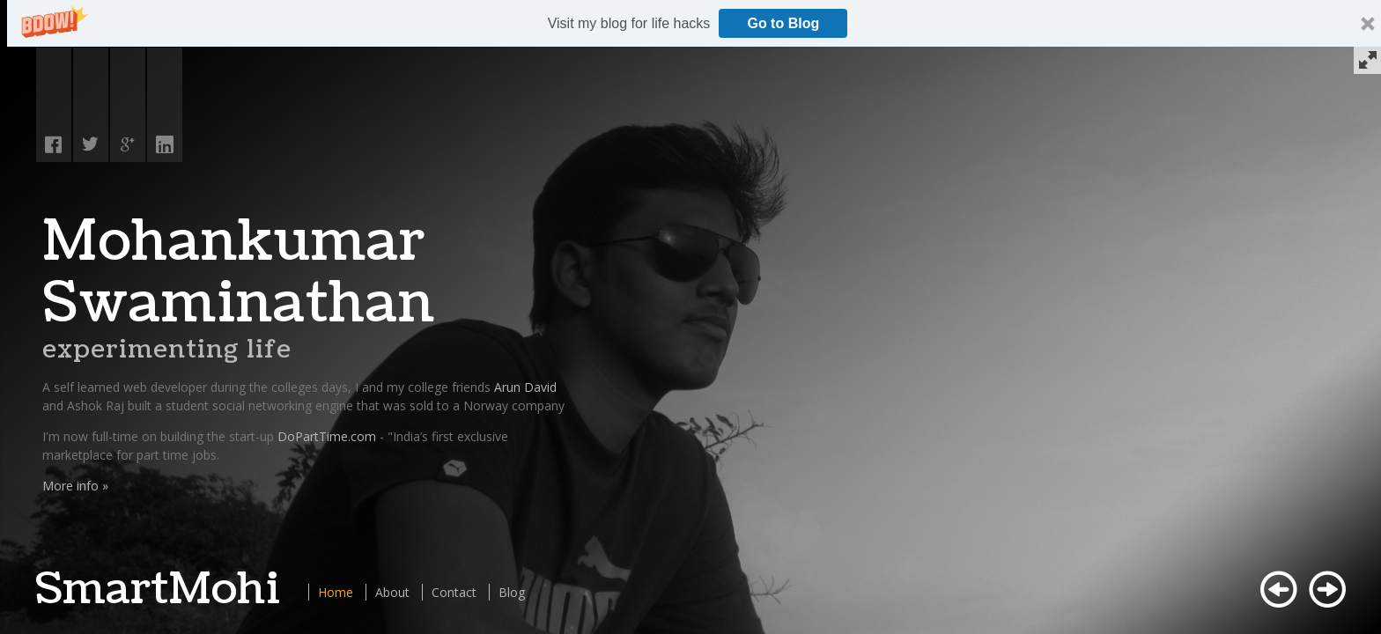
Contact (454, 592)
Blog (511, 592)
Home (335, 592)
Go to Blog (783, 23)
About (392, 592)
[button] (629, 23)
